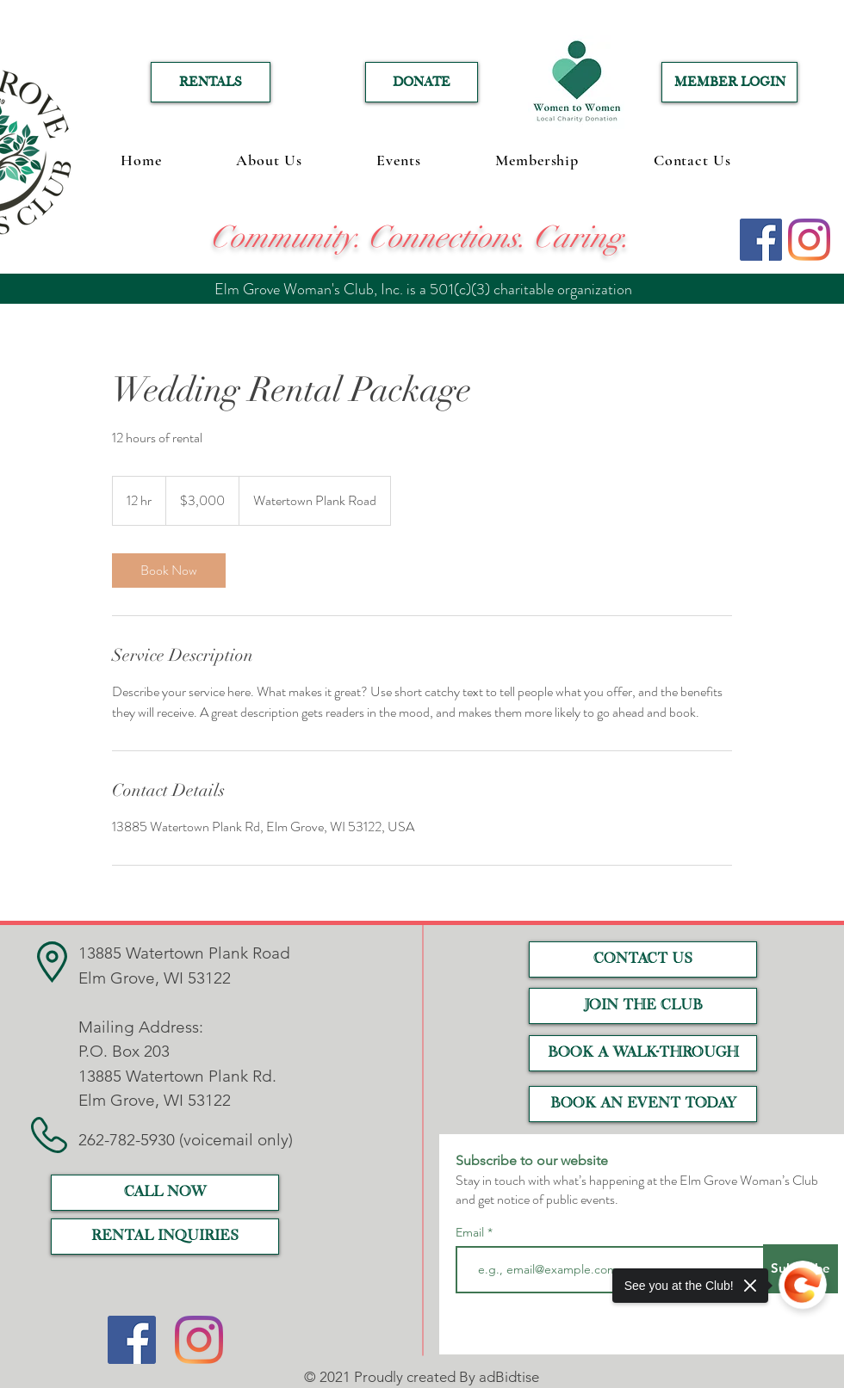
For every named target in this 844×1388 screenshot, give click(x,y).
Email (471, 1232)
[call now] (165, 1193)
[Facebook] (761, 240)
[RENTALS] (210, 82)
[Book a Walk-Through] (643, 1053)
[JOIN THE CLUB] (643, 1006)
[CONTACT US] (643, 959)
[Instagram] (809, 240)
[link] (169, 570)
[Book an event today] (643, 1104)
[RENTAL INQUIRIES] (165, 1236)
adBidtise (509, 1376)
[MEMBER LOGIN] (729, 82)
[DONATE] (421, 82)
